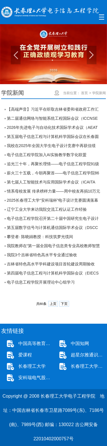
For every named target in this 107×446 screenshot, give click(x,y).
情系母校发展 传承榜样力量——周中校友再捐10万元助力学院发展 (53, 192)
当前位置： (71, 93)
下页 (64, 304)
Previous (16, 55)
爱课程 (25, 354)
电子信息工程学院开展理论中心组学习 (41, 282)
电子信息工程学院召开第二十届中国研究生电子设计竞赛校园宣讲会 (53, 219)
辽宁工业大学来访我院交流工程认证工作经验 (47, 209)
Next (91, 55)
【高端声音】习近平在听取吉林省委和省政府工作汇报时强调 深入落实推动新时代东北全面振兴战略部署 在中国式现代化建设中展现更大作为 (53, 110)
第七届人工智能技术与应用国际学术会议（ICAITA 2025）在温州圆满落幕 (51, 183)
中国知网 (80, 343)
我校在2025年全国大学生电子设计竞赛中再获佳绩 (51, 145)
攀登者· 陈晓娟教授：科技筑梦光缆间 (40, 236)
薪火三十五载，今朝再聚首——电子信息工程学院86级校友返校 (53, 174)
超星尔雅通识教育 (88, 354)
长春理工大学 (32, 366)
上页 (53, 304)
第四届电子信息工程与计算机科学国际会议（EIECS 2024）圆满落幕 (53, 274)
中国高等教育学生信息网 (36, 343)
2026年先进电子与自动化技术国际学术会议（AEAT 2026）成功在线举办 (52, 128)
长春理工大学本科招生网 (88, 366)
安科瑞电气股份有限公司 (36, 377)
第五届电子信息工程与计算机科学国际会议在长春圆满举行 (53, 137)
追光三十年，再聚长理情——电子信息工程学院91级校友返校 (53, 165)
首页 (84, 93)
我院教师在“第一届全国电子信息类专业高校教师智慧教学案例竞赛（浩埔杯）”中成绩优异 (53, 246)
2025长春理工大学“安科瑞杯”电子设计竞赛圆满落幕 (52, 200)
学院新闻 (99, 93)
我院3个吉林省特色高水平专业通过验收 (42, 255)
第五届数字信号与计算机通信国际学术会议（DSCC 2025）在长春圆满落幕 (52, 228)
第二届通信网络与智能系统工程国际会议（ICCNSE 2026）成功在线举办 (52, 119)
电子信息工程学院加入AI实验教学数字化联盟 (46, 154)
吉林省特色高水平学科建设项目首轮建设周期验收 (51, 264)
